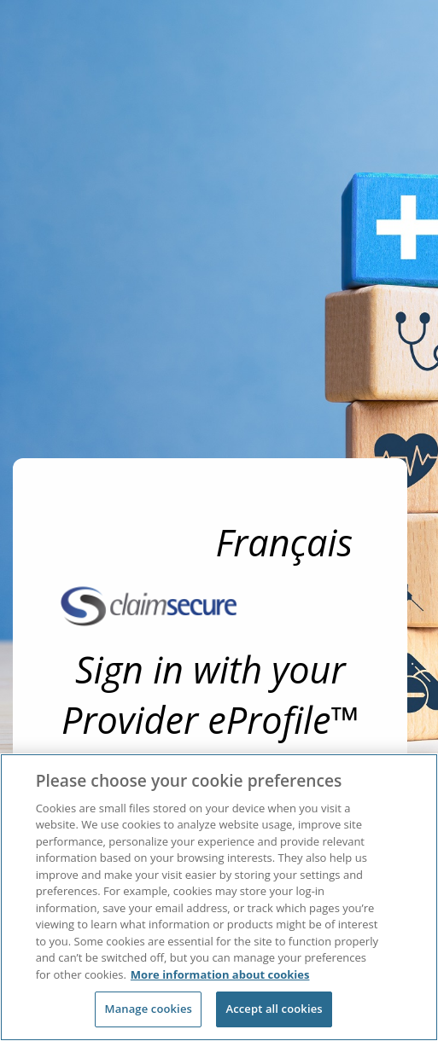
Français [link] (284, 542)
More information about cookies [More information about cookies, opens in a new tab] (220, 974)
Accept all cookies (273, 1008)
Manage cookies (148, 1008)
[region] (219, 897)
